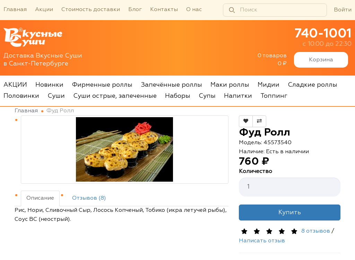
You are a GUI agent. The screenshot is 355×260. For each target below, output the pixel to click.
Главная (15, 9)
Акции (44, 9)
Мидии (268, 85)
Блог (135, 9)
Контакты (164, 9)
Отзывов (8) (89, 198)
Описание (40, 198)
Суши (56, 96)
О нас (194, 9)
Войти (343, 10)
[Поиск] (275, 10)
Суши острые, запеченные (115, 96)
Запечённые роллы (171, 85)
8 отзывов (315, 231)
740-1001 (323, 34)
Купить (289, 212)
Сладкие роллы (312, 85)
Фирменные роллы (102, 85)
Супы (207, 96)
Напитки (238, 96)
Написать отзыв (262, 241)
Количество (255, 171)
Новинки (49, 85)
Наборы (177, 96)
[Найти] (231, 10)
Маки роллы (229, 85)
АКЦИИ (15, 85)
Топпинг (273, 96)
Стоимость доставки (90, 9)
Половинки (21, 96)
